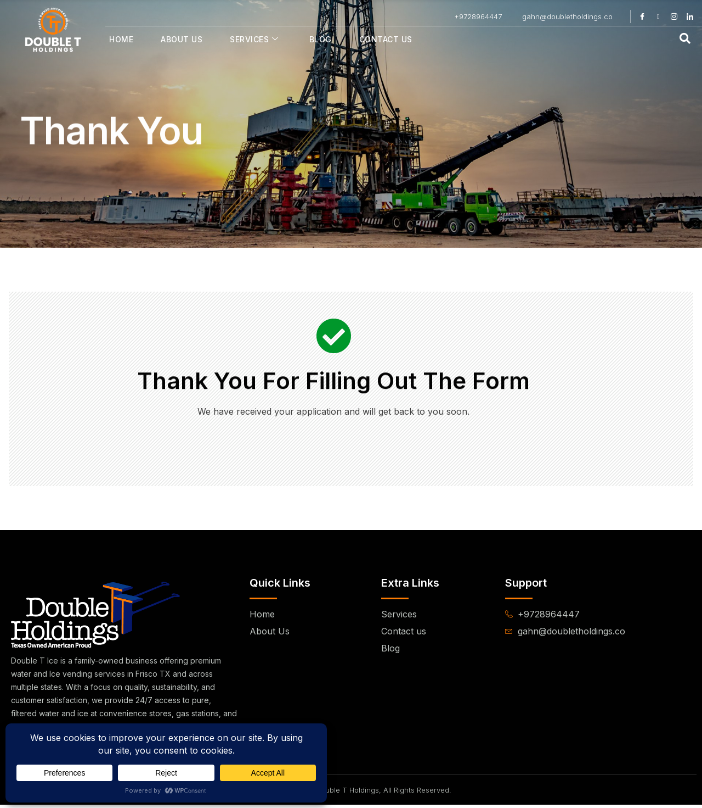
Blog (320, 39)
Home (121, 39)
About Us (181, 39)
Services (254, 39)
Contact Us (385, 39)
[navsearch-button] (685, 39)
